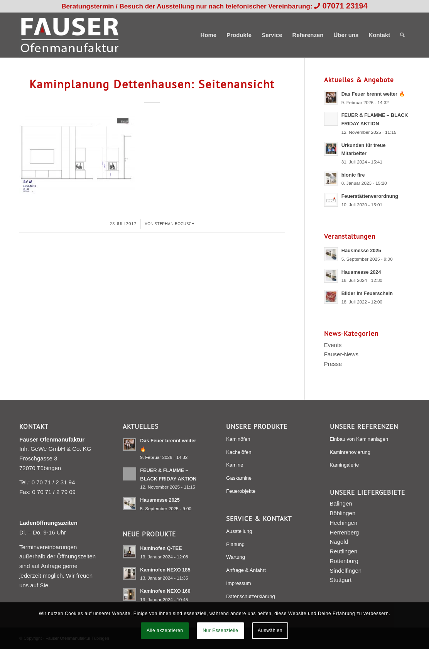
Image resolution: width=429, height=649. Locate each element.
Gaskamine (239, 478)
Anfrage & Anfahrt (246, 570)
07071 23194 (345, 6)
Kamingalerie (344, 465)
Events (333, 345)
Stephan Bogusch (174, 223)
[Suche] (402, 35)
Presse (333, 364)
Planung (235, 544)
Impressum (238, 583)
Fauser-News (341, 354)
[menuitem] (208, 35)
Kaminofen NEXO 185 (165, 570)
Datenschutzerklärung (250, 596)
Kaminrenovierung (350, 452)
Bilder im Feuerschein (367, 293)
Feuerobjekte (240, 491)
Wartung (235, 557)
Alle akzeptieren (165, 630)
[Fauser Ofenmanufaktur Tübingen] (69, 35)
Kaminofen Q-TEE (161, 548)
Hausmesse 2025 (361, 250)
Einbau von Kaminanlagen (359, 439)
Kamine (234, 465)
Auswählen (270, 630)
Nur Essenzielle (220, 630)
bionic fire (353, 175)
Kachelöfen (238, 452)
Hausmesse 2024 (361, 272)
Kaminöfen (238, 439)
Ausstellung (239, 531)
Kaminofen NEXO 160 (165, 591)
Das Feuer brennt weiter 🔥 (373, 94)
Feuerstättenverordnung (369, 196)
